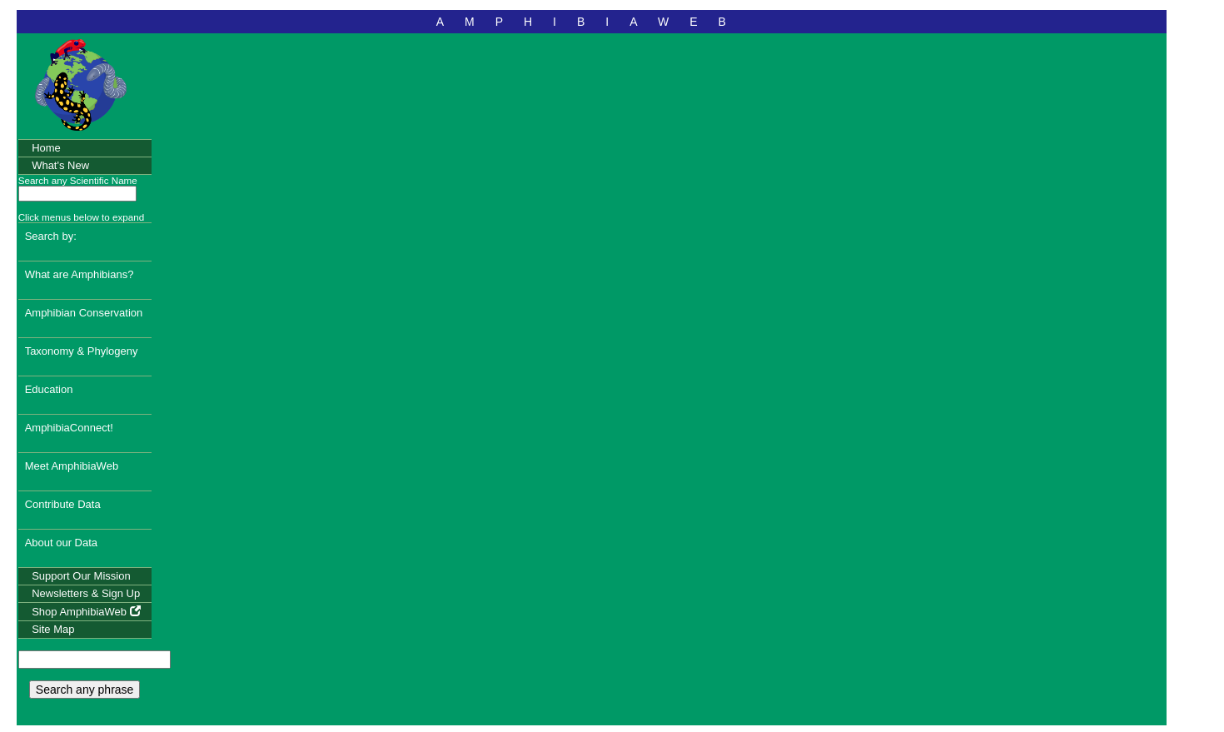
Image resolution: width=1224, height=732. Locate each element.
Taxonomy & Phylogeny (81, 351)
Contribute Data (63, 504)
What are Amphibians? (79, 274)
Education (49, 389)
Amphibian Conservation (84, 312)
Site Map (53, 629)
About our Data (61, 542)
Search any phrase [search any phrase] (85, 689)
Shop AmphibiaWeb (86, 611)
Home (46, 148)
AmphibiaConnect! (69, 427)
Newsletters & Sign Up (86, 593)
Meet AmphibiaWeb (72, 466)
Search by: (51, 236)
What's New (60, 165)
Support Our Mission (81, 576)
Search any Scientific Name (77, 180)
